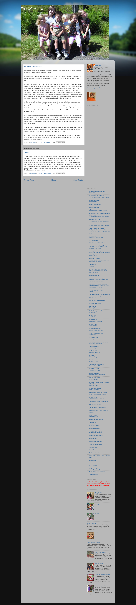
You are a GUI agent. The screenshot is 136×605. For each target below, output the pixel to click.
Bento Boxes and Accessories (97, 374)
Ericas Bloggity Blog (95, 328)
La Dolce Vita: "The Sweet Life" (98, 269)
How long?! (92, 307)
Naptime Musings (94, 275)
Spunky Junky (93, 324)
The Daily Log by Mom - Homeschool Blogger (96, 431)
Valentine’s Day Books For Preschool (99, 197)
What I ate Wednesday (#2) (102, 574)
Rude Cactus (93, 319)
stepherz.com (93, 447)
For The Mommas (94, 207)
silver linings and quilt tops (96, 237)
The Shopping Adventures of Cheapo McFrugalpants (97, 408)
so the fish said (93, 337)
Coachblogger (93, 397)
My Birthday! (92, 312)
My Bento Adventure (95, 351)
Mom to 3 (91, 360)
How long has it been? (95, 404)
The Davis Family (94, 346)
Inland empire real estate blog (98, 284)
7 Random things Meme (93, 542)
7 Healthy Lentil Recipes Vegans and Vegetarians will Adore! (99, 260)
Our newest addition (100, 552)
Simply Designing (94, 428)
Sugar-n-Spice (93, 438)
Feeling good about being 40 (96, 398)
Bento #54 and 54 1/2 (94, 352)
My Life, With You (94, 425)
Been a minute (93, 201)
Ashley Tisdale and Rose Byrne (97, 394)
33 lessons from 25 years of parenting (99, 221)
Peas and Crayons (94, 258)
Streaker (91, 291)
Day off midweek (93, 416)
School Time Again (94, 361)
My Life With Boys (94, 377)
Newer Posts (29, 180)
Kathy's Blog (93, 415)
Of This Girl (92, 315)
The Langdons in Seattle (96, 364)
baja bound (92, 306)
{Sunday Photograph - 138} (96, 330)
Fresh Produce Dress (94, 370)
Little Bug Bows (99, 482)
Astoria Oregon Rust (95, 204)
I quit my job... (92, 316)
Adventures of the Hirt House (97, 463)
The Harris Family (94, 453)
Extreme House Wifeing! (96, 419)
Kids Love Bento (94, 373)
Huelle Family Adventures (96, 310)
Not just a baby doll (94, 357)
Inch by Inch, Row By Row (97, 300)
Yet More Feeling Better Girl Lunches (99, 216)
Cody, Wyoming (93, 325)
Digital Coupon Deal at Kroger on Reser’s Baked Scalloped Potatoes (98, 209)
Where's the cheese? (95, 303)
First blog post (92, 297)
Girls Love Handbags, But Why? (97, 242)
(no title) (97, 504)
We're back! (92, 266)
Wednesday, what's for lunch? (103, 586)
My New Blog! (92, 348)
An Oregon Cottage (95, 469)
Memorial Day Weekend (33, 67)
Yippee (26, 152)
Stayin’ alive (92, 192)
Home (53, 180)
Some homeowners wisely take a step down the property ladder (99, 286)
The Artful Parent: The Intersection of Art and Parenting (99, 295)
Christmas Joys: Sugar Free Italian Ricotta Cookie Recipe (98, 247)
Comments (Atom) (37, 184)
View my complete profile (94, 88)
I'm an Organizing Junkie (96, 228)
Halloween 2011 (93, 385)
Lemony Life (92, 422)
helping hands (92, 334)
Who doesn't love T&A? (96, 290)
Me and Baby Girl (93, 379)
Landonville (92, 264)
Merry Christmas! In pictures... (103, 493)
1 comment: (47, 142)
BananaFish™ (93, 460)
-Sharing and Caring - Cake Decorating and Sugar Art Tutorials (99, 251)
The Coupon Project (95, 224)
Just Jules (92, 450)
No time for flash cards (96, 435)
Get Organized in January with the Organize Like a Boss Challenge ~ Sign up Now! (99, 231)
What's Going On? (94, 389)
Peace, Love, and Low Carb (97, 471)
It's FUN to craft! (94, 368)
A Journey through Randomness (99, 342)
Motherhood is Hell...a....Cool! (98, 392)
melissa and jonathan (95, 441)
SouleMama (92, 236)
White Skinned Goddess (96, 333)
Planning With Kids (94, 219)
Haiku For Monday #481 (95, 321)
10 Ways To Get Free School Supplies (99, 225)
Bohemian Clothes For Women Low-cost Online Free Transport (98, 280)
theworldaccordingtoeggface (97, 245)
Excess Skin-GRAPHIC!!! (95, 343)
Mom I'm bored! (99, 563)
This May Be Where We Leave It (97, 339)
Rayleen (91, 355)
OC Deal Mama (93, 240)
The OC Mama (32, 9)
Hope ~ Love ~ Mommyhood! (97, 278)
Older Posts (78, 180)
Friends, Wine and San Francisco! (98, 366)
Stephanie (98, 65)
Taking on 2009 (93, 474)
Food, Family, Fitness (95, 444)
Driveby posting (91, 523)
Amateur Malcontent (95, 388)
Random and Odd (94, 200)
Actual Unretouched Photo (97, 191)
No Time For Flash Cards (96, 195)
